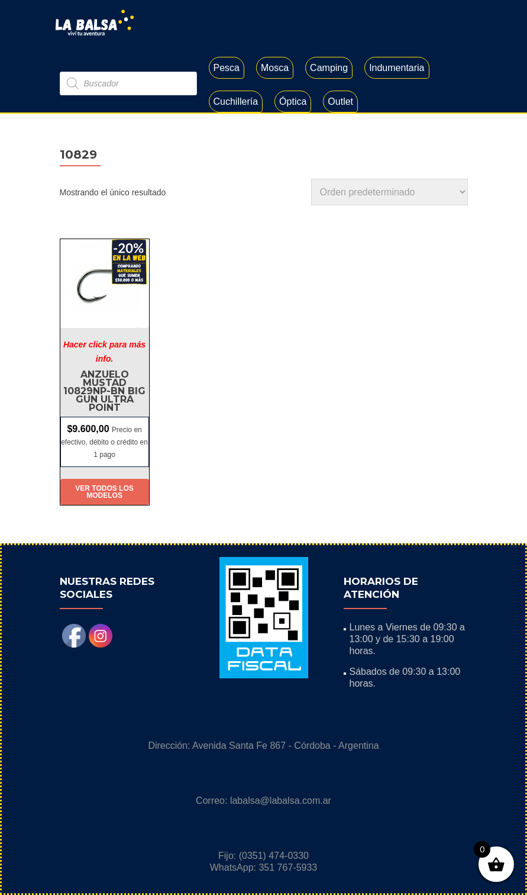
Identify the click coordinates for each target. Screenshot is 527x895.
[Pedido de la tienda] (389, 192)
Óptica (292, 101)
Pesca (227, 68)
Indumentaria (396, 68)
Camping (329, 68)
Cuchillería (236, 101)
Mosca (275, 68)
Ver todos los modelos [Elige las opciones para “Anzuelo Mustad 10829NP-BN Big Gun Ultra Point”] (104, 492)
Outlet (340, 101)
